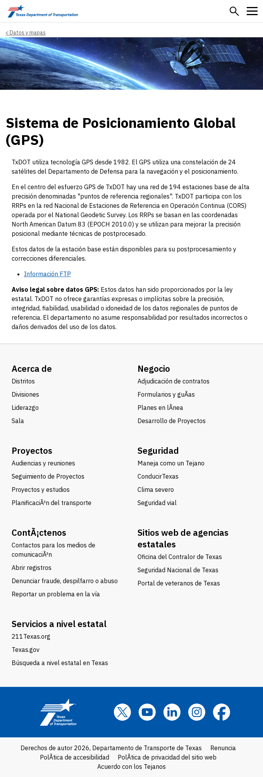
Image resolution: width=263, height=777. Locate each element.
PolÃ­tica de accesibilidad (74, 757)
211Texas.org (31, 636)
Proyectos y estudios (41, 489)
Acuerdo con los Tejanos (131, 766)
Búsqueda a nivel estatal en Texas (60, 663)
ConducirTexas (158, 476)
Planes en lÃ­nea (160, 407)
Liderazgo (25, 407)
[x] (122, 712)
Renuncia (223, 748)
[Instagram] (196, 712)
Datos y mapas (28, 32)
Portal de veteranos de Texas (179, 583)
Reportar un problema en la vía (56, 594)
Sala (18, 421)
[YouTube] (147, 712)
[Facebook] (221, 712)
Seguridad (158, 450)
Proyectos (32, 450)
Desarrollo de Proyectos (172, 421)
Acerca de (32, 368)
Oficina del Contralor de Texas (180, 557)
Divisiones (25, 394)
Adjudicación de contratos (174, 381)
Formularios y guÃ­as (166, 394)
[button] (234, 11)
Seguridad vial (157, 503)
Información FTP (47, 274)
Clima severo (156, 489)
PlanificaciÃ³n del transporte (51, 503)
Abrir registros (32, 567)
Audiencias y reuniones (43, 463)
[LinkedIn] (171, 712)
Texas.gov (26, 649)
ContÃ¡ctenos (39, 532)
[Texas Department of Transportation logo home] (43, 11)
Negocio (154, 368)
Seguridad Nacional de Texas (178, 570)
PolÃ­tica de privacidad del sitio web (167, 757)
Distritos (23, 381)
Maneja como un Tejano (171, 463)
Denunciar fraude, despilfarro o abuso (65, 581)
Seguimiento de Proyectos (48, 476)
